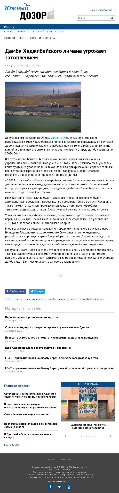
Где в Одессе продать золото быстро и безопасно (38, 348)
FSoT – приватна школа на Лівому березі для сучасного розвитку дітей (51, 358)
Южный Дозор (14, 38)
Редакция (66, 459)
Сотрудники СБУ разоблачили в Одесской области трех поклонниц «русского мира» (30, 395)
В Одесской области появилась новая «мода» (27, 435)
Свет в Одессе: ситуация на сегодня (26, 414)
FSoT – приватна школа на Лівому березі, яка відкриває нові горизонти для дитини (59, 368)
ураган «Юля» (59, 138)
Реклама (52, 459)
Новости (34, 38)
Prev (65, 436)
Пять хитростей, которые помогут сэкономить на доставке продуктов (51, 337)
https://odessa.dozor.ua (29, 12)
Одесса (50, 38)
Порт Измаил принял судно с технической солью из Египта (30, 425)
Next (111, 436)
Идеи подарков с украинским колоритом (31, 317)
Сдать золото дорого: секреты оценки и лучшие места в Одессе (47, 327)
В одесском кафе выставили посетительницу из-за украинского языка (30, 405)
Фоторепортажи (88, 384)
